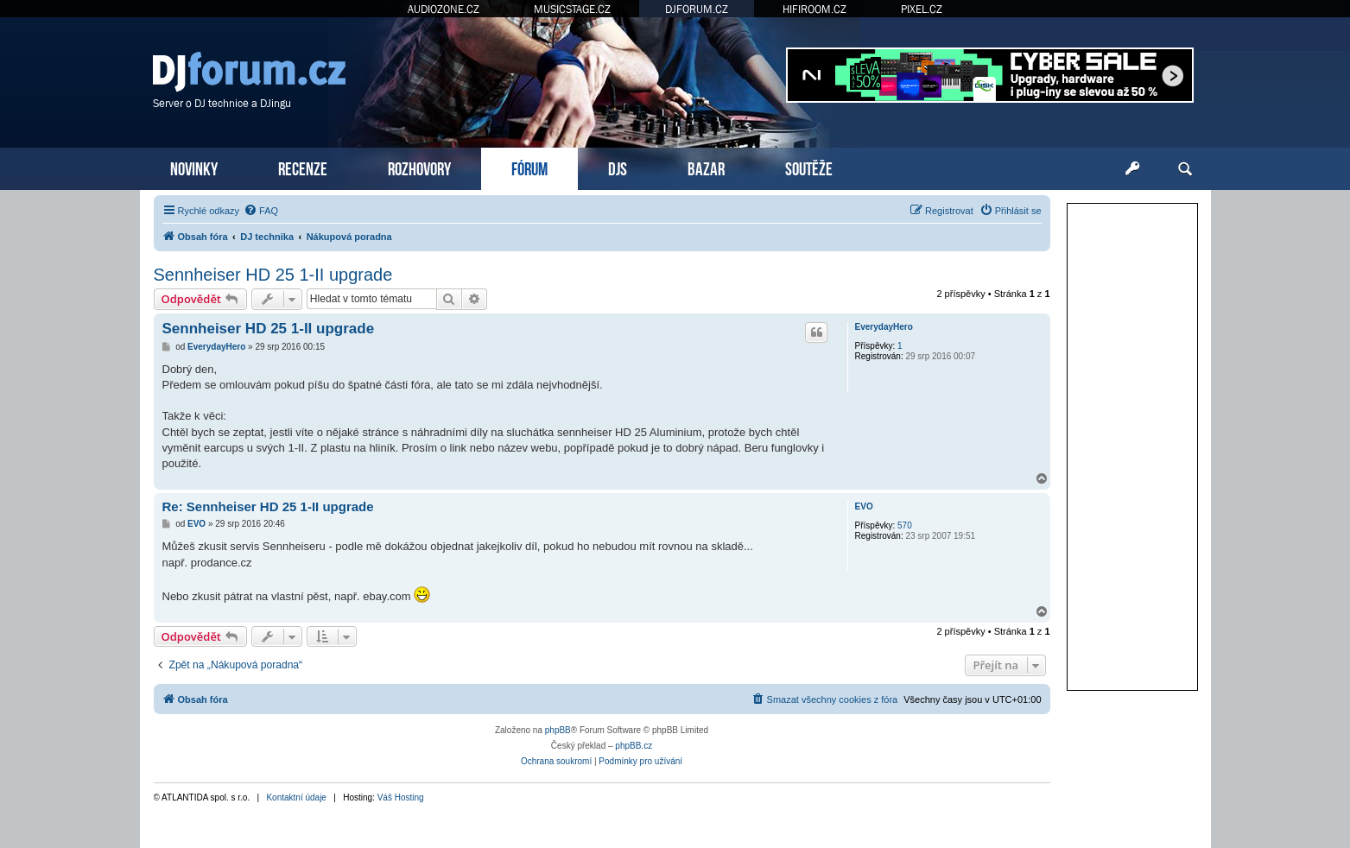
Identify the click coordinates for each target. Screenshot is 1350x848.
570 (904, 525)
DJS (617, 167)
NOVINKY (194, 167)
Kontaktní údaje (296, 797)
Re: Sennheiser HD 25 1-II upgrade (268, 506)
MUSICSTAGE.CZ (572, 9)
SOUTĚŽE (809, 167)
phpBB (558, 730)
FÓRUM (529, 167)
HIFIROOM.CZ (814, 9)
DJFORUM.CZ (696, 9)
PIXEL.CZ (921, 9)
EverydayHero (884, 327)
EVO (864, 506)
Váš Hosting (400, 797)
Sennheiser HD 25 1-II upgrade (273, 274)
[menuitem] (261, 210)
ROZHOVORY (419, 167)
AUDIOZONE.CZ (443, 9)
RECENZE (302, 167)
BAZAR (706, 167)
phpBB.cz (633, 745)
